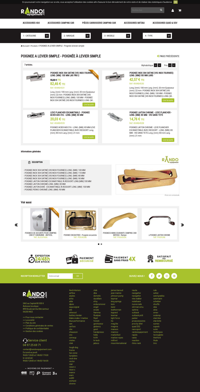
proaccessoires (138, 321)
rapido (135, 335)
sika (155, 307)
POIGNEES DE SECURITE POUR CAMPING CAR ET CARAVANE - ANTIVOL (40, 234)
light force (115, 318)
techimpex (158, 332)
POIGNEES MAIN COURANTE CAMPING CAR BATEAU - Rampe (120, 234)
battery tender (75, 315)
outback (135, 312)
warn (71, 375)
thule (155, 340)
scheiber (157, 301)
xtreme (72, 384)
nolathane (136, 301)
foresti (96, 321)
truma (72, 350)
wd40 (71, 378)
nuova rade (137, 304)
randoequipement (140, 332)
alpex (71, 304)
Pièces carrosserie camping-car (99, 23)
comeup (72, 338)
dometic (97, 296)
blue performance (77, 321)
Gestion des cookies (34, 331)
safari (155, 293)
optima (135, 310)
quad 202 (136, 326)
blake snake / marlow (78, 318)
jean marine (116, 293)
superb (156, 326)
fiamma (96, 312)
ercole (96, 310)
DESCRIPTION (35, 162)
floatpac (97, 315)
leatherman (116, 310)
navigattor (136, 293)
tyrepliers (73, 356)
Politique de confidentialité (37, 328)
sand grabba (158, 296)
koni (113, 304)
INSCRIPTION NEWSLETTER (33, 276)
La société (30, 320)
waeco (72, 372)
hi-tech (96, 340)
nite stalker (137, 299)
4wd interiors (75, 290)
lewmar (114, 315)
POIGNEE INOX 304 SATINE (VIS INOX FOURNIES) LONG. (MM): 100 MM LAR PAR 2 (72, 74)
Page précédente (168, 56)
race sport (136, 329)
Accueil (25, 46)
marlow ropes (117, 338)
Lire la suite (89, 104)
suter (155, 329)
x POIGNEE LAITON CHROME (159, 235)
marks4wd (115, 335)
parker (135, 318)
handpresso (98, 332)
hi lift (95, 338)
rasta (134, 338)
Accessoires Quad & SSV (165, 23)
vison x (72, 370)
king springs (116, 301)
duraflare (97, 299)
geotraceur (98, 324)
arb (70, 310)
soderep (157, 315)
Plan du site (31, 323)
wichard (72, 381)
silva (155, 310)
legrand (114, 312)
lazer (113, 307)
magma (114, 326)
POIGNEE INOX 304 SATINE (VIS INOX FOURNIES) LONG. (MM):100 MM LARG (151, 74)
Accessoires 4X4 (31, 23)
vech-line (73, 358)
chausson (73, 332)
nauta (134, 290)
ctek (71, 343)
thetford (157, 338)
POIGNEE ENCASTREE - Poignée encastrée (80, 235)
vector (72, 361)
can (70, 324)
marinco (114, 332)
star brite (157, 321)
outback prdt (137, 315)
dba (95, 293)
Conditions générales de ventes (39, 326)
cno (70, 335)
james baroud (117, 290)
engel (95, 307)
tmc (155, 343)
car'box (72, 326)
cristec (72, 340)
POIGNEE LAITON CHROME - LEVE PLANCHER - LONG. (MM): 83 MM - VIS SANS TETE (150, 113)
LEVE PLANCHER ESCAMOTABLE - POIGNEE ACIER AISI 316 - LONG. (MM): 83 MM (70, 113)
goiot (95, 329)
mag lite (114, 324)
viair (71, 364)
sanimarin (157, 299)
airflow (72, 293)
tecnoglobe (158, 335)
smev (155, 312)
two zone (73, 353)
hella (95, 335)
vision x (72, 367)
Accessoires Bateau (134, 23)
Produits (34, 46)
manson (114, 329)
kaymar (114, 299)
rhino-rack (136, 343)
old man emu (137, 307)
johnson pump (117, 296)
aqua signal (74, 307)
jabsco (96, 343)
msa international (118, 343)
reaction (135, 340)
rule (155, 290)
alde (71, 301)
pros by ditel (137, 324)
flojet (95, 318)
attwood (73, 312)
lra (112, 321)
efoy (95, 301)
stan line (157, 318)
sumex (156, 324)
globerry (97, 326)
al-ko (71, 299)
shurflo (156, 304)
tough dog (73, 347)
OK (175, 2)
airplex (72, 296)
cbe (70, 329)
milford (114, 340)
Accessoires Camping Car (61, 23)
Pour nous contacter (34, 317)
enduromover (99, 304)
